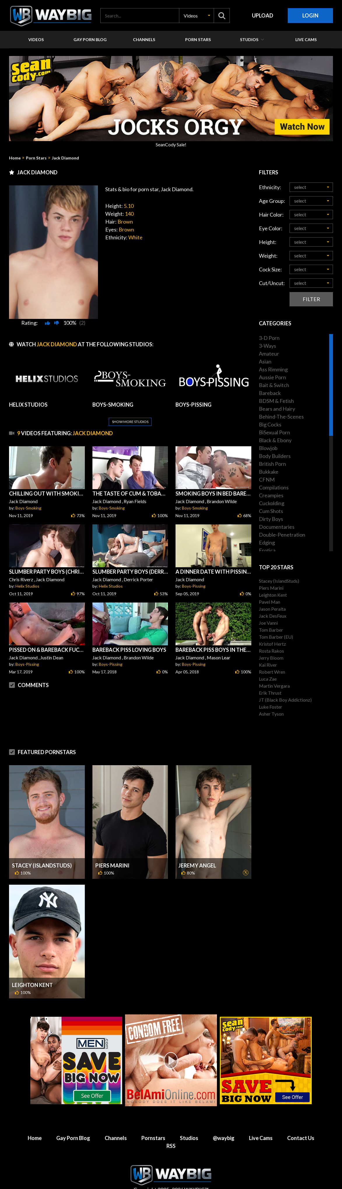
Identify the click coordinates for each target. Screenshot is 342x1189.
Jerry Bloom (271, 658)
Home (15, 158)
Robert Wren (272, 672)
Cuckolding (271, 503)
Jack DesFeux (272, 616)
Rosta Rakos (271, 651)
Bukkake (268, 471)
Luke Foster (270, 706)
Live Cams (261, 1124)
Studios (189, 1124)
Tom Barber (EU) (276, 637)
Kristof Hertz (272, 644)
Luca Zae (268, 679)
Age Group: (272, 200)
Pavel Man (269, 602)
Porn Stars (36, 158)
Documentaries (276, 527)
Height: (267, 242)
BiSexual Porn (274, 432)
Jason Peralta (272, 609)
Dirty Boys (271, 519)
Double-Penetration (282, 534)
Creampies (271, 495)
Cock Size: (270, 269)
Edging (267, 542)
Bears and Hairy (277, 408)
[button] (196, 15)
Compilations (274, 487)
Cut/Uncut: (272, 283)
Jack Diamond (65, 158)
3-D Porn (269, 338)
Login (310, 15)
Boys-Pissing (194, 572)
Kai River (268, 665)
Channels (116, 1124)
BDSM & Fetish (276, 401)
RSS (171, 1132)
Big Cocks (270, 424)
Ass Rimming (273, 369)
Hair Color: (271, 214)
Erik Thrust (270, 693)
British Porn (272, 464)
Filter (311, 299)
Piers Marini (112, 851)
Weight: (268, 255)
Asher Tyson (271, 713)
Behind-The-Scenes (281, 416)
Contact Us (300, 1124)
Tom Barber (271, 630)
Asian (265, 361)
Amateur (269, 353)
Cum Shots (271, 511)
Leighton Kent (32, 971)
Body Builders (275, 456)
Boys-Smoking (28, 493)
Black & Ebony (275, 440)
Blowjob (268, 448)
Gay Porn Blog (73, 1124)
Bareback (270, 393)
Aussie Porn (272, 377)
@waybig (223, 1124)
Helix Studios (27, 572)
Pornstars (153, 1124)
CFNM (267, 479)
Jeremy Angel (197, 851)
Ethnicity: (270, 187)
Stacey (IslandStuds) (42, 851)
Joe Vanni (268, 623)
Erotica (267, 550)
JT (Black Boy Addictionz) (285, 699)
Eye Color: (271, 228)
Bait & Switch (274, 385)
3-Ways (267, 346)
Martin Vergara (274, 686)
